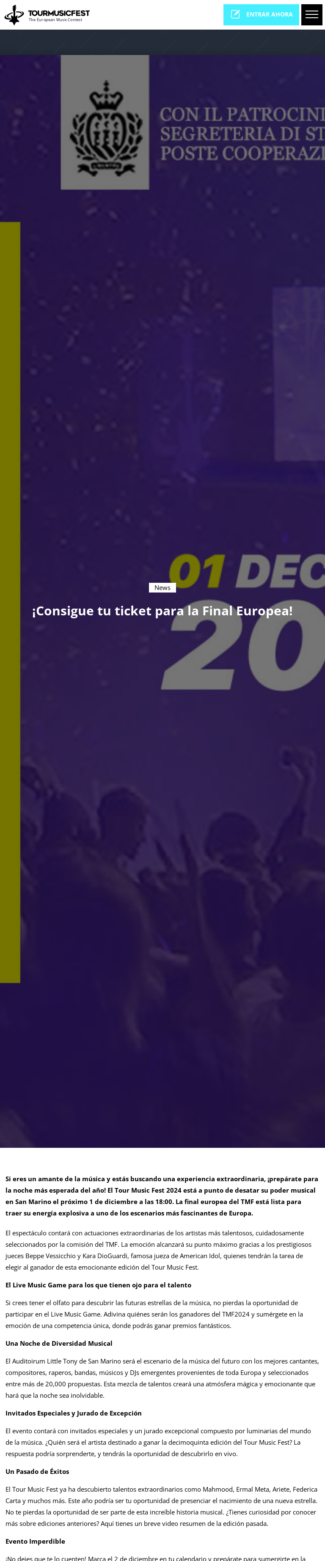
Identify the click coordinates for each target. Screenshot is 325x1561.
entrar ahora (261, 14)
